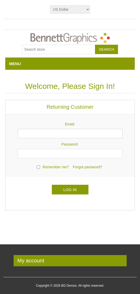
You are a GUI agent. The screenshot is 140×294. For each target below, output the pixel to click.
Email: (70, 124)
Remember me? (56, 167)
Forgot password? (87, 167)
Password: (70, 144)
